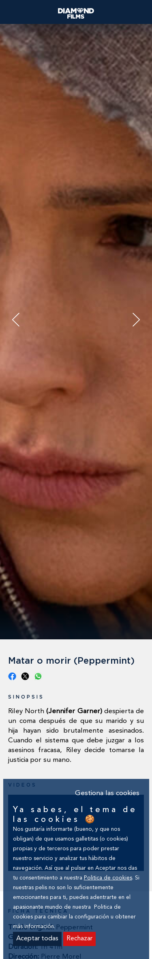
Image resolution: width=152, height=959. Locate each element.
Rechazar (79, 938)
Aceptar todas (37, 938)
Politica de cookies (108, 878)
